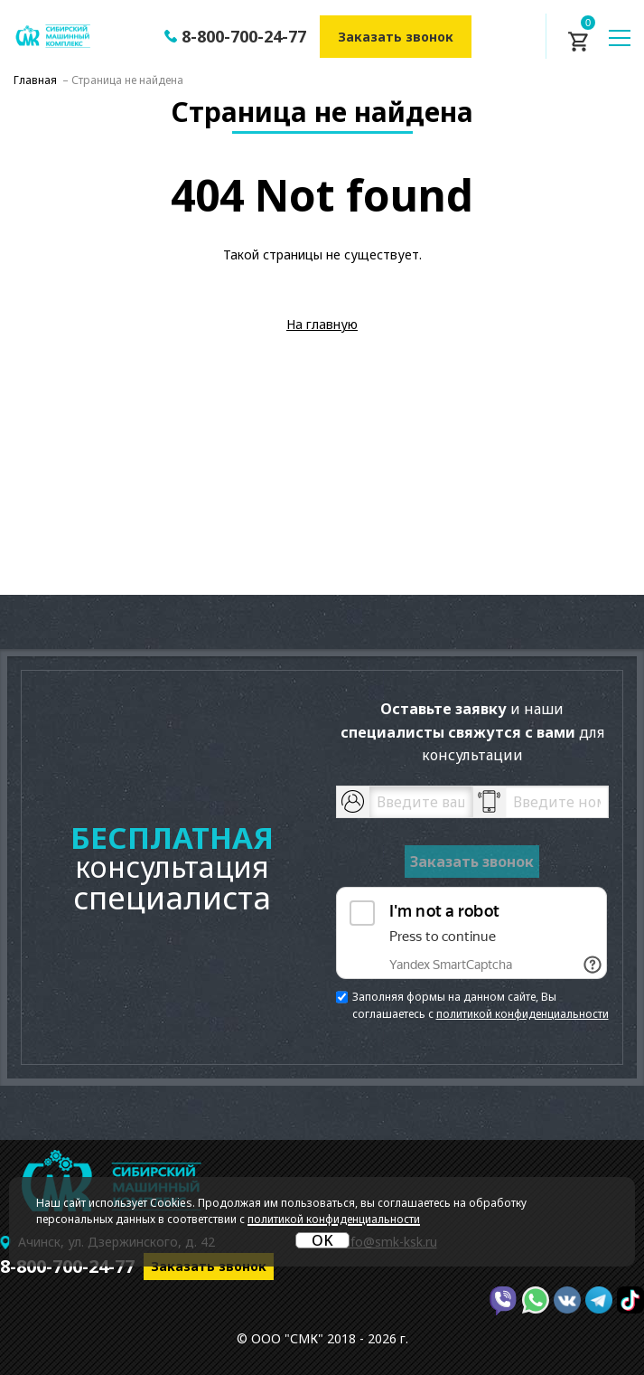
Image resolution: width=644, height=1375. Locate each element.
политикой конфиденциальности (522, 1014)
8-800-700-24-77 (244, 36)
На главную (322, 324)
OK (322, 1240)
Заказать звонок (395, 36)
